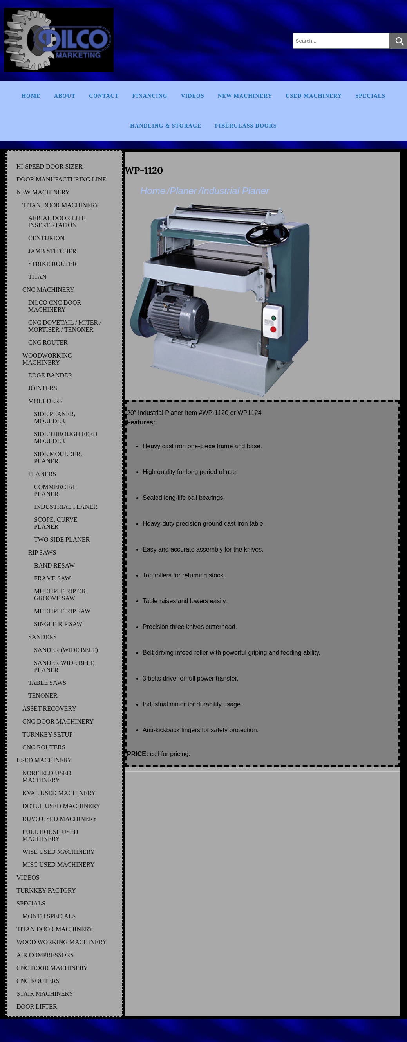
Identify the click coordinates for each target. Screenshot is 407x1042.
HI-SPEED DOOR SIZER (49, 166)
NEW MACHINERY (43, 192)
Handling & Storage (165, 126)
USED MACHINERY (44, 760)
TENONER (43, 695)
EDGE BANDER (50, 375)
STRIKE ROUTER (52, 263)
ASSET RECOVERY (49, 708)
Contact (104, 96)
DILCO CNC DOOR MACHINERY (54, 306)
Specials (370, 96)
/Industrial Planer (234, 190)
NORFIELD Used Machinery (46, 776)
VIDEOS (28, 877)
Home (31, 96)
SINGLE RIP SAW (58, 624)
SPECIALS (30, 903)
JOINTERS (42, 388)
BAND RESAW (54, 565)
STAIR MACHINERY (44, 993)
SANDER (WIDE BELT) (66, 650)
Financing (150, 96)
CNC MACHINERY (48, 289)
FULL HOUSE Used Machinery (50, 835)
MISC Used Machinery (58, 864)
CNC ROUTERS (43, 747)
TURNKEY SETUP (47, 734)
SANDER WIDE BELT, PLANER (64, 666)
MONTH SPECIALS (49, 916)
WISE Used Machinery (58, 851)
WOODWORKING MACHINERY (47, 359)
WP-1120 (144, 170)
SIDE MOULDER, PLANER (58, 457)
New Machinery (245, 96)
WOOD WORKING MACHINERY (61, 942)
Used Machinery (314, 96)
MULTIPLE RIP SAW (62, 611)
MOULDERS (45, 401)
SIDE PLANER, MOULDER (55, 417)
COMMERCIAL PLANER (55, 490)
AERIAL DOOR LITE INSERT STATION (56, 221)
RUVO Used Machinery (59, 819)
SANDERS (42, 637)
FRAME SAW (52, 578)
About (65, 96)
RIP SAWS (42, 552)
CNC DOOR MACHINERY (58, 721)
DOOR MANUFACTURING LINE (61, 179)
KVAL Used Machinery (59, 793)
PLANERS (42, 474)
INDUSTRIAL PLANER (66, 506)
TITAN (37, 276)
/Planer (182, 190)
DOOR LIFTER (36, 1006)
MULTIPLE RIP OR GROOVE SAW (60, 595)
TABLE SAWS (47, 682)
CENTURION (46, 238)
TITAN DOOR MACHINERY (60, 205)
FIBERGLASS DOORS (246, 126)
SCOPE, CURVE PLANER (56, 523)
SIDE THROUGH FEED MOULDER (65, 437)
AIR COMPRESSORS (45, 955)
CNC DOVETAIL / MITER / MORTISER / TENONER (64, 326)
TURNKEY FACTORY (46, 890)
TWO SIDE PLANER (62, 539)
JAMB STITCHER (52, 251)
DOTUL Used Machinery (61, 806)
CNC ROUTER (48, 342)
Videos (192, 96)
